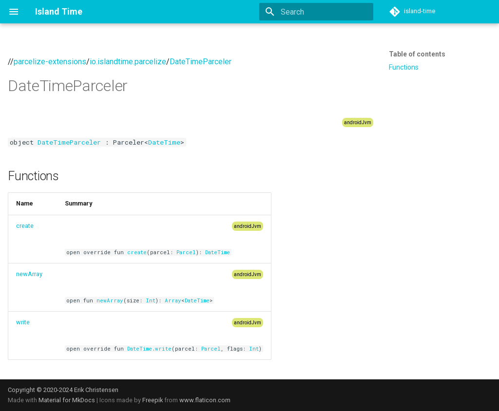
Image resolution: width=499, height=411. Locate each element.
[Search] (316, 11)
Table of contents (417, 54)
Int (150, 300)
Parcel (186, 252)
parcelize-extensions (50, 61)
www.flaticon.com (204, 400)
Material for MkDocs (67, 400)
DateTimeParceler (200, 61)
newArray (29, 274)
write (23, 322)
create (25, 225)
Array (173, 300)
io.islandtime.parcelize (128, 61)
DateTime (164, 142)
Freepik (152, 400)
